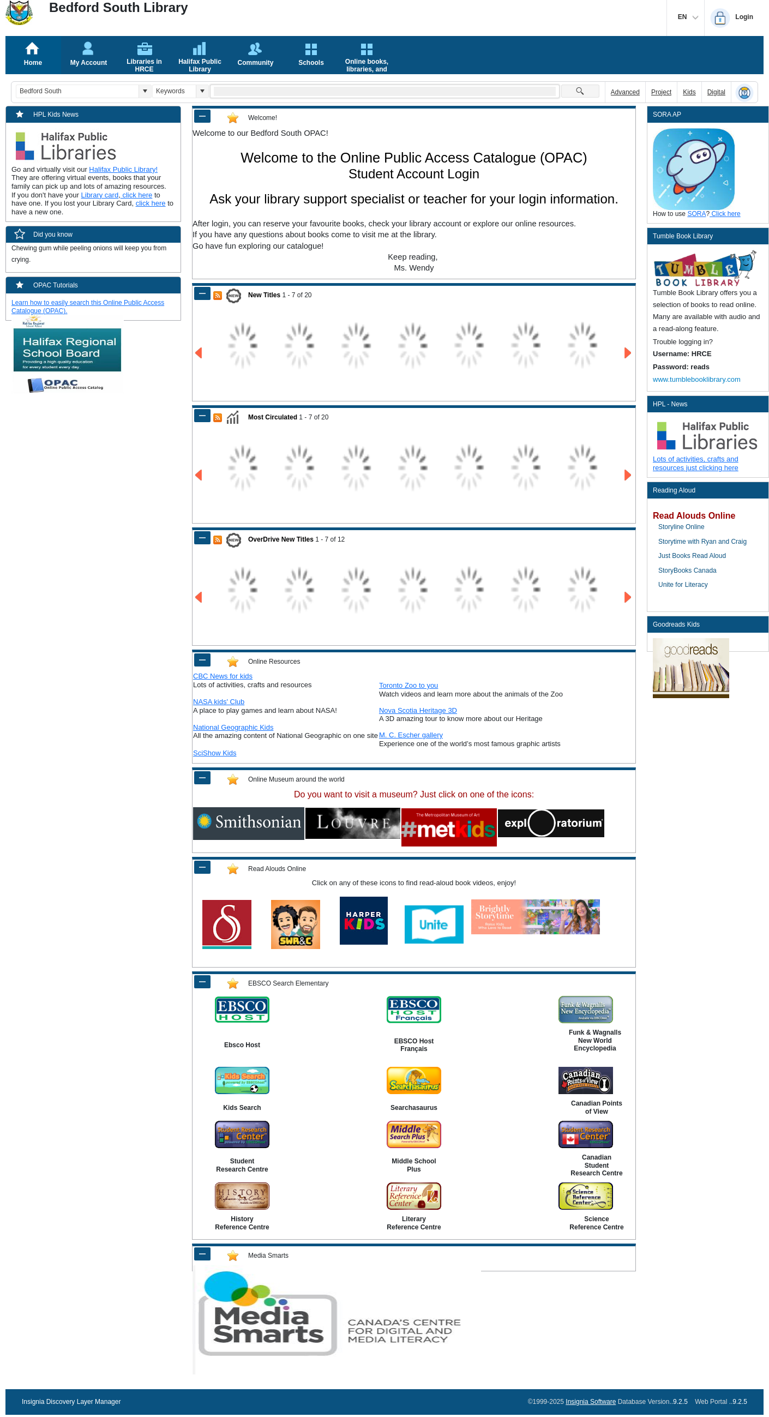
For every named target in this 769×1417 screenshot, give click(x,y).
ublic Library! (137, 169)
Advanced (625, 92)
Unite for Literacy (683, 585)
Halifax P (103, 169)
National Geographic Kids (233, 727)
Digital (716, 92)
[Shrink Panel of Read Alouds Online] (202, 867)
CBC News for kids (223, 676)
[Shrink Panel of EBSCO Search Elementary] (202, 981)
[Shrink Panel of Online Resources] (202, 660)
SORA (696, 214)
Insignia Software (591, 1402)
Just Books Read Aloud (692, 556)
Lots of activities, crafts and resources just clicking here (695, 463)
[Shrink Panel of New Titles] (202, 293)
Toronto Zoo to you (408, 685)
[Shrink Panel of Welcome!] (202, 116)
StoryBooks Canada (687, 570)
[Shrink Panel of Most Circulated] (202, 415)
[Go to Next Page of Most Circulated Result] (628, 475)
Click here (725, 214)
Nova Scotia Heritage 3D (418, 710)
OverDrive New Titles (281, 539)
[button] (145, 91)
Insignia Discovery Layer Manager (71, 1402)
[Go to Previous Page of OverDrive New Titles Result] (199, 597)
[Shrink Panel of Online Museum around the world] (202, 777)
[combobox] (77, 91)
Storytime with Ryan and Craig (702, 541)
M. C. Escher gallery (411, 735)
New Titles (264, 295)
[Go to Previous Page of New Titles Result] (199, 353)
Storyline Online (681, 527)
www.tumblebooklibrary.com (697, 379)
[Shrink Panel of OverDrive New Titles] (202, 537)
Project (661, 92)
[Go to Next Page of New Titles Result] (628, 353)
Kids (689, 92)
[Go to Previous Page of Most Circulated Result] (199, 475)
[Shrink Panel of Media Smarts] (202, 1253)
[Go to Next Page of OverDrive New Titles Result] (628, 597)
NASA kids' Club (218, 702)
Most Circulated (272, 417)
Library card (100, 195)
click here (137, 195)
